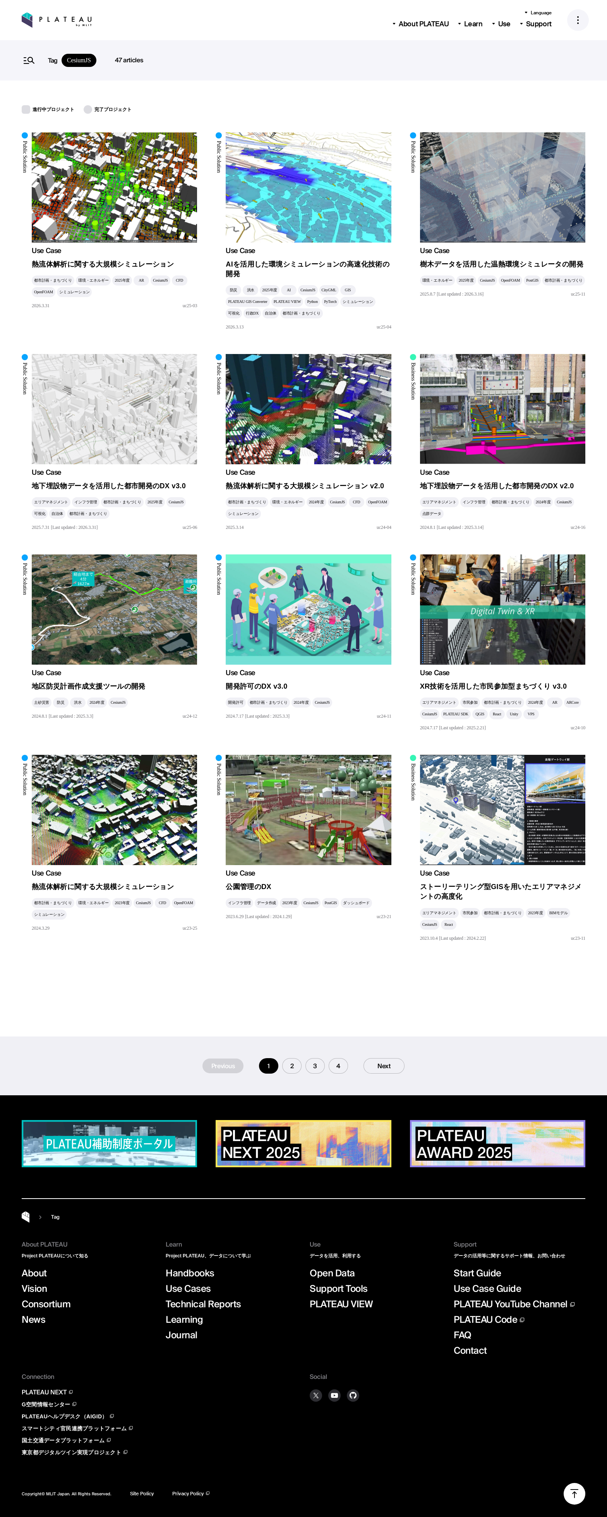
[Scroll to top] (574, 1494)
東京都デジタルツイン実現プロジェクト (71, 1452)
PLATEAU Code (485, 1319)
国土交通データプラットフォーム (63, 1440)
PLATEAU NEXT (44, 1392)
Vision (34, 1288)
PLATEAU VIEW (341, 1304)
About (34, 1273)
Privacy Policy (188, 1493)
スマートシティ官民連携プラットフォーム (74, 1428)
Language (541, 13)
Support (539, 24)
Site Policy (142, 1493)
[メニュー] (578, 20)
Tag (55, 1217)
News (33, 1319)
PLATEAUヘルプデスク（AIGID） (65, 1416)
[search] (303, 60)
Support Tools (339, 1288)
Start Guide (477, 1273)
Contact (470, 1350)
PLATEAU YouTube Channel (511, 1303)
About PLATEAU (424, 24)
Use (504, 24)
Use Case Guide (487, 1288)
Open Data (332, 1273)
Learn (473, 24)
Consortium (46, 1304)
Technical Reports (203, 1304)
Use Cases (188, 1288)
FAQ (463, 1335)
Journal (181, 1335)
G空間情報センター (46, 1404)
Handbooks (190, 1273)
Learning (184, 1319)
